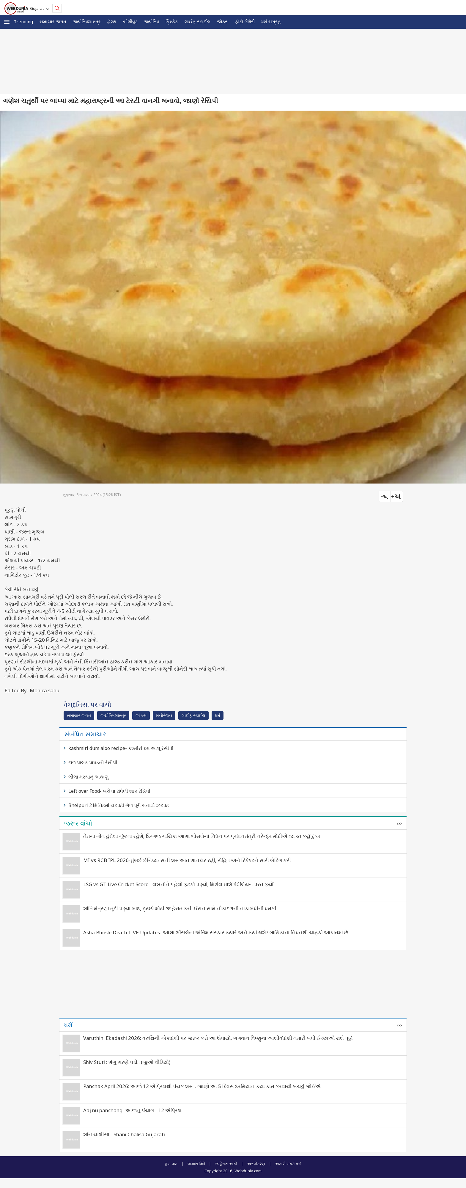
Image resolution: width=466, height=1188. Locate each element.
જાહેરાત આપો (226, 1163)
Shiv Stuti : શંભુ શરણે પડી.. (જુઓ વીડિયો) (126, 1062)
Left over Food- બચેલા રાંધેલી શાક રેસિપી (109, 791)
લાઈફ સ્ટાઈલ (197, 21)
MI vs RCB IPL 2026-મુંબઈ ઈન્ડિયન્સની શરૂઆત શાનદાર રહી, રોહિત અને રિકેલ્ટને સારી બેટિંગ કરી (187, 860)
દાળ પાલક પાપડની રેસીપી (92, 762)
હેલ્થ (111, 21)
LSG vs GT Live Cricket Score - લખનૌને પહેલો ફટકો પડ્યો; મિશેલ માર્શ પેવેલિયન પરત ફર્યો (178, 884)
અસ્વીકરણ (256, 1163)
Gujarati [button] (38, 8)
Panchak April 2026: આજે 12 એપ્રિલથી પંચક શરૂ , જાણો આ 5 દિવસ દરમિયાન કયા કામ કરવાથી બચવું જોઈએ (202, 1086)
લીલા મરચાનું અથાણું (88, 776)
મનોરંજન (164, 715)
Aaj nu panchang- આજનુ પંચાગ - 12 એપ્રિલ (132, 1110)
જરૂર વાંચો (78, 823)
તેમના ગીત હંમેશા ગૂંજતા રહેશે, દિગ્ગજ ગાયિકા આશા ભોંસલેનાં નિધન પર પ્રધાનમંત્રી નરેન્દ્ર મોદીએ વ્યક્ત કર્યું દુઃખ (201, 836)
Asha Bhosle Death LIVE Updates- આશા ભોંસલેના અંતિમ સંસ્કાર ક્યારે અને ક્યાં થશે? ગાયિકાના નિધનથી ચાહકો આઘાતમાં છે (215, 932)
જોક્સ (223, 21)
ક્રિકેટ (172, 21)
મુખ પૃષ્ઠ (171, 1163)
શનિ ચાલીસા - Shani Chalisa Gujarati (124, 1134)
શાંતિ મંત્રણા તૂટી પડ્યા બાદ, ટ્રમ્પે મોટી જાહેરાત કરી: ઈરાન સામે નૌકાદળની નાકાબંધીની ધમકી (179, 908)
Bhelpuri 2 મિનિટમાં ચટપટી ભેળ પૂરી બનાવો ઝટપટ (118, 805)
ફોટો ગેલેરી (245, 21)
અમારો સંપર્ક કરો (288, 1163)
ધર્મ (217, 715)
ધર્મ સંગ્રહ (271, 21)
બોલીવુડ (130, 21)
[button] (7, 22)
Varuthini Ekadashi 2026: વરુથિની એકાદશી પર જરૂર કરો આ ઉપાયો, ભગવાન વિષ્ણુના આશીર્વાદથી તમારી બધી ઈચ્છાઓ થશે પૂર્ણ (218, 1038)
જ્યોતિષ (151, 21)
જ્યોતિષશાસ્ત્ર (87, 21)
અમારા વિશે (196, 1163)
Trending (23, 21)
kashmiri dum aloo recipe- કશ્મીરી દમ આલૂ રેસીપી (121, 748)
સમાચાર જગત (53, 21)
